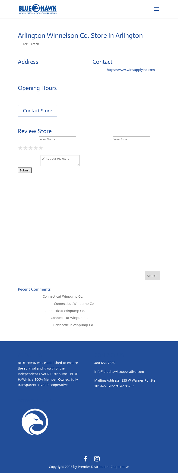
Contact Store (37, 110)
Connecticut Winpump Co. (63, 296)
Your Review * (29, 164)
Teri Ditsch (30, 44)
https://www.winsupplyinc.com (131, 70)
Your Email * (102, 139)
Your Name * (28, 139)
